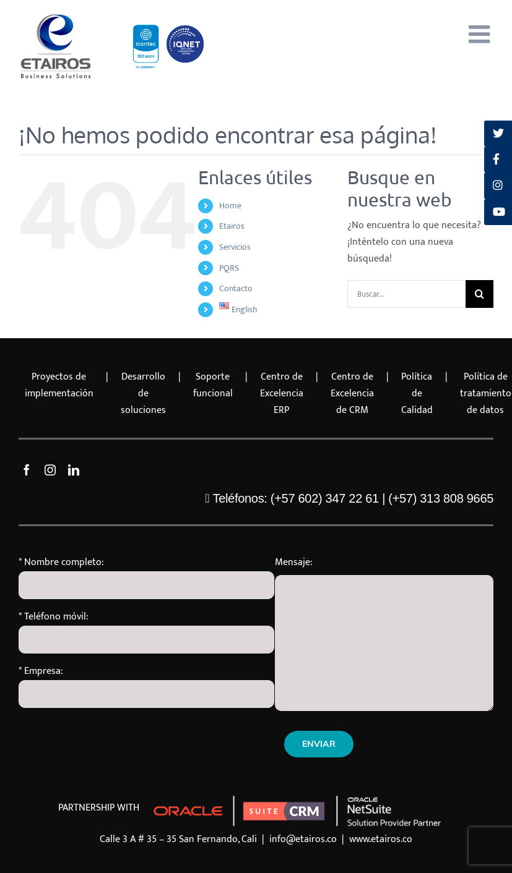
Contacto (236, 288)
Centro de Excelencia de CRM (352, 393)
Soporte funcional (213, 385)
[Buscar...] (406, 294)
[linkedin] (73, 469)
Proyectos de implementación (59, 385)
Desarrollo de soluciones (143, 393)
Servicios (235, 247)
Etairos (232, 226)
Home (230, 205)
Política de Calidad (417, 393)
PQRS (229, 268)
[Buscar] (479, 294)
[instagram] (50, 469)
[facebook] (26, 469)
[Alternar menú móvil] (481, 34)
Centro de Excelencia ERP (281, 393)
